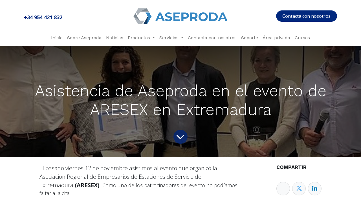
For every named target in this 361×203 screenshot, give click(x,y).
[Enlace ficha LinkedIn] (315, 188)
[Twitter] (299, 188)
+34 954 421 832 (43, 17)
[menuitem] (57, 37)
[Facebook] (283, 188)
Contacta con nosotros (306, 16)
